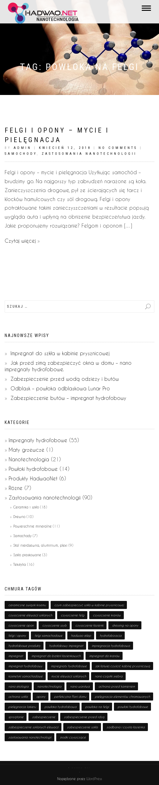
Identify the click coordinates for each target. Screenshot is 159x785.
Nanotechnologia (29, 459)
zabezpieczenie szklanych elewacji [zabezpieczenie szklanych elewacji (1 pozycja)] (33, 727)
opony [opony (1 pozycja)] (40, 696)
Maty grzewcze (26, 450)
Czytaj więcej (20, 241)
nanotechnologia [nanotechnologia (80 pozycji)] (49, 686)
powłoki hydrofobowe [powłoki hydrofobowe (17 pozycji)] (133, 707)
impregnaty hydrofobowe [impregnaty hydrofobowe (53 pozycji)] (69, 666)
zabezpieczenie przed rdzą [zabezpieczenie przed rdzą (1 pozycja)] (84, 717)
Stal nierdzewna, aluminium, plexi (40, 545)
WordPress (93, 779)
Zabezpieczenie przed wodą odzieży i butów (64, 379)
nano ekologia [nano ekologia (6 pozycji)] (18, 686)
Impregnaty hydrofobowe (38, 440)
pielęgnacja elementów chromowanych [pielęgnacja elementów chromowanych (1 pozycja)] (122, 696)
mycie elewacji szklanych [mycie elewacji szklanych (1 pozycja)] (68, 676)
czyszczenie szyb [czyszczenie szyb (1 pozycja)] (54, 625)
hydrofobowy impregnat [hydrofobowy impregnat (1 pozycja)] (66, 645)
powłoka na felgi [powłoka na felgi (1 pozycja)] (97, 707)
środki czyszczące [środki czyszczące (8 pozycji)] (73, 737)
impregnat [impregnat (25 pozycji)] (15, 656)
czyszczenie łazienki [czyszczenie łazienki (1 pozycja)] (89, 625)
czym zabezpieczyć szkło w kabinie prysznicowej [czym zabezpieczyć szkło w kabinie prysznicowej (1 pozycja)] (89, 605)
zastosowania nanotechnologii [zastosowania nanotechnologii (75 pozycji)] (29, 737)
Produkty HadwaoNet (33, 478)
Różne (16, 488)
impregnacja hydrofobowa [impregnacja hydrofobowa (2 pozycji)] (111, 645)
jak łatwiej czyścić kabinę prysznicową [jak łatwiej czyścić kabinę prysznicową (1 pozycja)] (122, 666)
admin (22, 148)
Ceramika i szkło (26, 507)
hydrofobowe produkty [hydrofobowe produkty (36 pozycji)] (24, 645)
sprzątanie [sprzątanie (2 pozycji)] (15, 717)
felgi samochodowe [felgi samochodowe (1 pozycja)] (48, 635)
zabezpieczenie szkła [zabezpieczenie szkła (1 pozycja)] (82, 727)
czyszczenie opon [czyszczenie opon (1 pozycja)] (21, 625)
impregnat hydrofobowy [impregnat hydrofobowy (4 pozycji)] (25, 666)
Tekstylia (19, 564)
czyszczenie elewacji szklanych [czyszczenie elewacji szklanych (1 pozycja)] (30, 615)
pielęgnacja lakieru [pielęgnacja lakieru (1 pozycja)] (22, 707)
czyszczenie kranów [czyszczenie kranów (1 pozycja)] (107, 615)
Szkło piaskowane (27, 555)
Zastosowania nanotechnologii (89, 154)
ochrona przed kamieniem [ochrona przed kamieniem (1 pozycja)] (116, 686)
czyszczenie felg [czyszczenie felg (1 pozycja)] (72, 615)
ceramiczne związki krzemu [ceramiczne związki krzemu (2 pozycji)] (27, 605)
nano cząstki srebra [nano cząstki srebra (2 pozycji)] (109, 676)
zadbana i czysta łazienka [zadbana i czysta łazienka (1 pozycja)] (126, 727)
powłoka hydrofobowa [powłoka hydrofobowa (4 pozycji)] (60, 707)
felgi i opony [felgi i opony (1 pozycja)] (17, 635)
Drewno (19, 517)
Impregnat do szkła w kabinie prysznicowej (60, 353)
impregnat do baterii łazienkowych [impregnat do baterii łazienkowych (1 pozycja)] (56, 656)
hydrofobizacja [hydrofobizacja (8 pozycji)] (111, 635)
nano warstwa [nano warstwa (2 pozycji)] (80, 686)
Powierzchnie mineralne (32, 526)
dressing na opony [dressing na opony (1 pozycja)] (125, 625)
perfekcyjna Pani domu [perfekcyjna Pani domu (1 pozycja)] (70, 696)
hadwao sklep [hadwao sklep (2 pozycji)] (81, 635)
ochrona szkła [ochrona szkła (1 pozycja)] (18, 696)
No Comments (117, 148)
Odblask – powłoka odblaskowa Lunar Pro (60, 388)
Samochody (21, 154)
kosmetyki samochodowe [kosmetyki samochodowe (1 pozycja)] (25, 676)
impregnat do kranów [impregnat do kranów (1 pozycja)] (104, 656)
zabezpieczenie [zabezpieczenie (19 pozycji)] (43, 717)
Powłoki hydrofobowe (33, 469)
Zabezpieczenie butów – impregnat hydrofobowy (68, 398)
